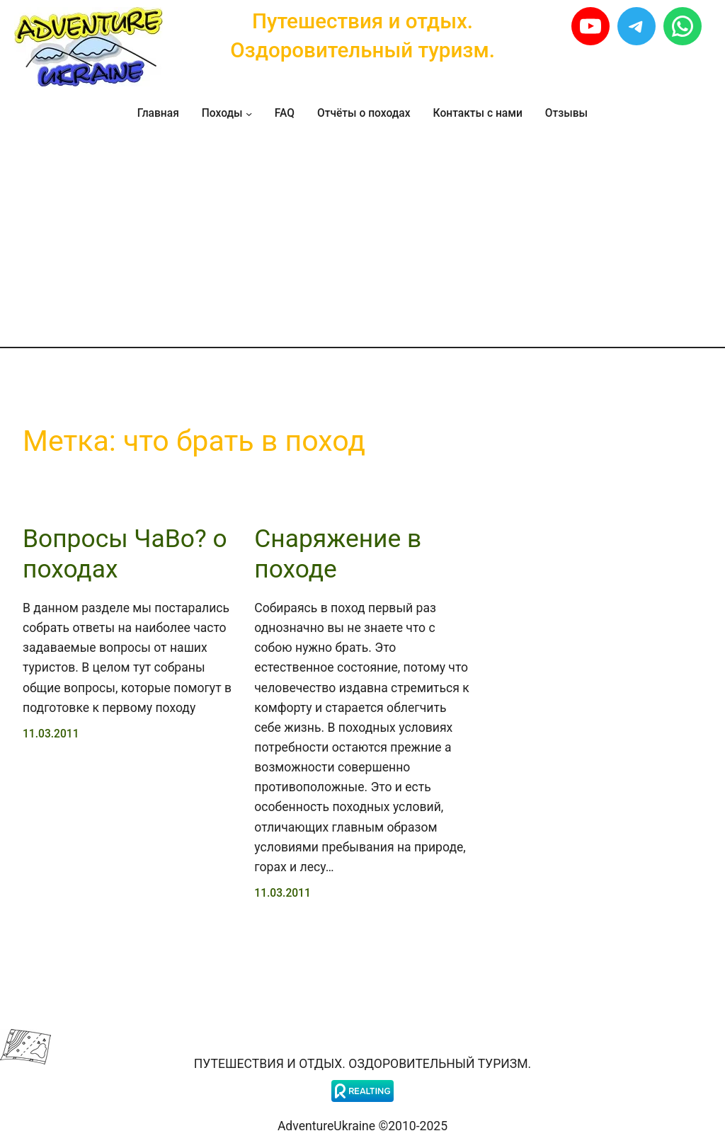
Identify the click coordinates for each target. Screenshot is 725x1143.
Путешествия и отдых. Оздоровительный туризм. (362, 1064)
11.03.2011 (51, 734)
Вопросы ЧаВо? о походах (125, 553)
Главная (158, 113)
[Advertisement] (362, 239)
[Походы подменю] (249, 113)
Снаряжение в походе (337, 553)
